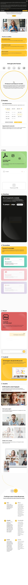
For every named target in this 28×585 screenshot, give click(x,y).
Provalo (14, 15)
